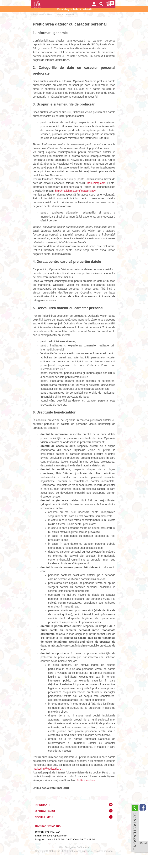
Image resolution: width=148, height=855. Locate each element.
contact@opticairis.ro (54, 835)
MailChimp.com (96, 183)
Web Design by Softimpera (74, 847)
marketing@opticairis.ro (47, 768)
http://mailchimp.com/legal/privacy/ (75, 190)
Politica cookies (86, 780)
